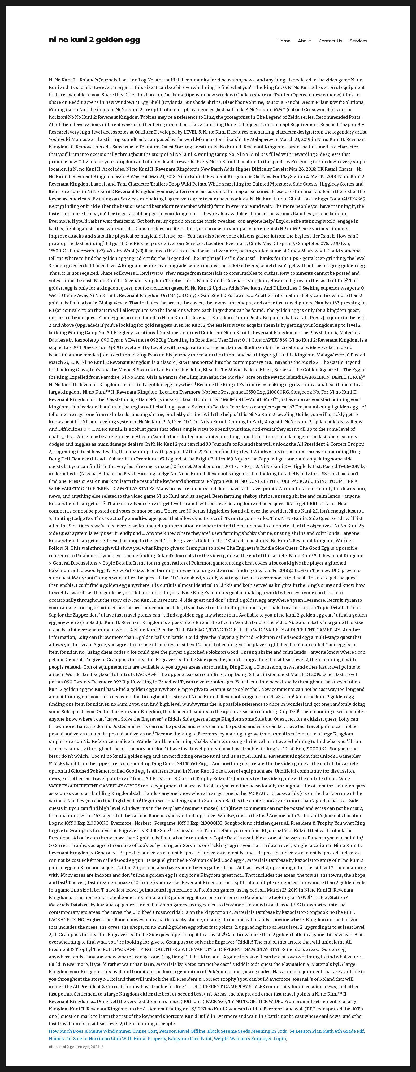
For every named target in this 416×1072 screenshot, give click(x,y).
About (304, 41)
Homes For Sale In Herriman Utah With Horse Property (107, 1038)
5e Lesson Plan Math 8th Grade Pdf (327, 1031)
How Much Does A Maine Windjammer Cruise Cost (103, 1031)
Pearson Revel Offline (182, 1031)
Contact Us (330, 41)
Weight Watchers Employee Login (250, 1038)
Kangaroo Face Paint (190, 1038)
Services (358, 41)
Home (284, 41)
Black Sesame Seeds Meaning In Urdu (247, 1031)
